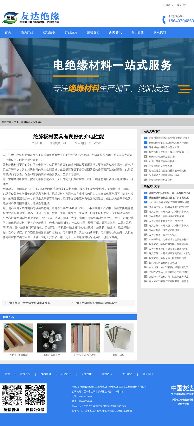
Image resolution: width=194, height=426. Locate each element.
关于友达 (137, 32)
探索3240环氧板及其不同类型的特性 (167, 258)
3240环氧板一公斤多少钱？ (163, 235)
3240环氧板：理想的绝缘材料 (164, 230)
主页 (16, 122)
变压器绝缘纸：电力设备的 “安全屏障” (169, 207)
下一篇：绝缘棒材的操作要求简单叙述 (94, 303)
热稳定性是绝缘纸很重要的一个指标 (167, 170)
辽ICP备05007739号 (91, 411)
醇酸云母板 (118, 355)
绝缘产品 (27, 32)
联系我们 (181, 5)
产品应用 (71, 32)
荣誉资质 (93, 32)
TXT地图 (127, 411)
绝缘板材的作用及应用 (160, 180)
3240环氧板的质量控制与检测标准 (166, 221)
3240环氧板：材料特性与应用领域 (166, 216)
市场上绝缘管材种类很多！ (163, 161)
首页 (8, 32)
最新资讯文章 (152, 186)
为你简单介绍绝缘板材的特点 (164, 175)
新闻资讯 (115, 32)
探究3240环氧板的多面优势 (163, 262)
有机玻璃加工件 (52, 355)
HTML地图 (117, 411)
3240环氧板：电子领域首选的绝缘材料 (169, 239)
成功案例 (49, 32)
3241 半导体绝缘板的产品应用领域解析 (169, 202)
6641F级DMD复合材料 (85, 355)
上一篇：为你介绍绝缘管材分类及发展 (27, 303)
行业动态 (37, 122)
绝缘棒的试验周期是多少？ (163, 156)
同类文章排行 (152, 131)
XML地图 (106, 411)
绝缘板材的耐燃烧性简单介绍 (164, 147)
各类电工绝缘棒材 (18, 355)
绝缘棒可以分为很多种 (160, 166)
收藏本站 (168, 5)
